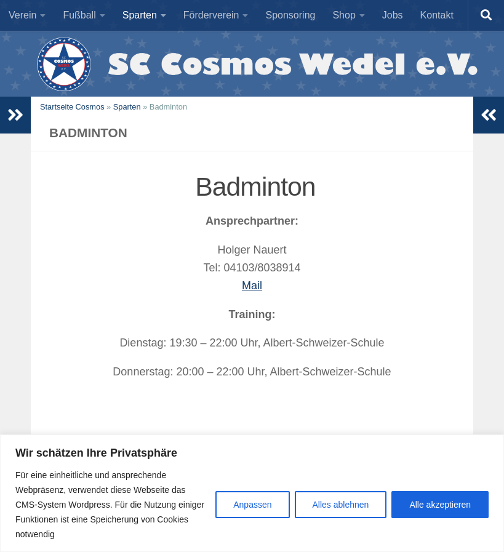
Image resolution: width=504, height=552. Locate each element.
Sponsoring (290, 15)
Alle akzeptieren (440, 505)
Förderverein (211, 15)
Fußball (79, 15)
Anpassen (252, 505)
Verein (22, 15)
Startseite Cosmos (72, 106)
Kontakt (437, 15)
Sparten (139, 15)
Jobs (392, 15)
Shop (343, 15)
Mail (252, 285)
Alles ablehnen (341, 505)
